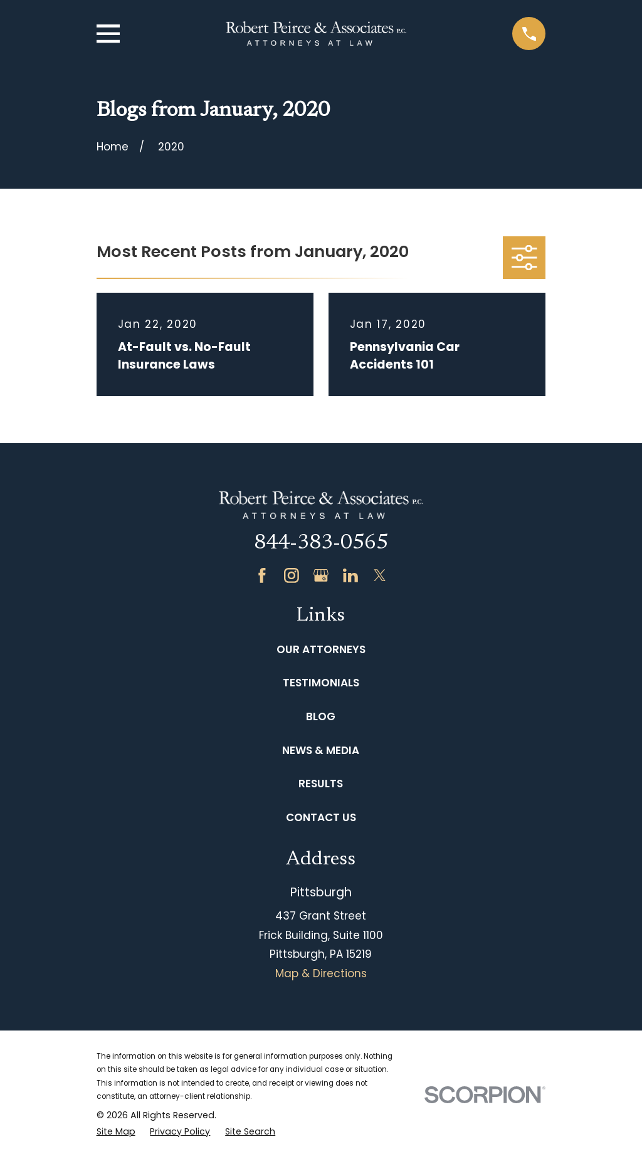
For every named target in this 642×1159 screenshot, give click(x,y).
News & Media (320, 750)
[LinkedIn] (350, 575)
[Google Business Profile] (321, 575)
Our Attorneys (321, 649)
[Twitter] (379, 575)
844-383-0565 (321, 543)
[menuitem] (116, 1132)
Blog (320, 716)
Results (320, 783)
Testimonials (321, 682)
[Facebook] (262, 575)
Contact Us (321, 817)
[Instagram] (291, 575)
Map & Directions (321, 973)
